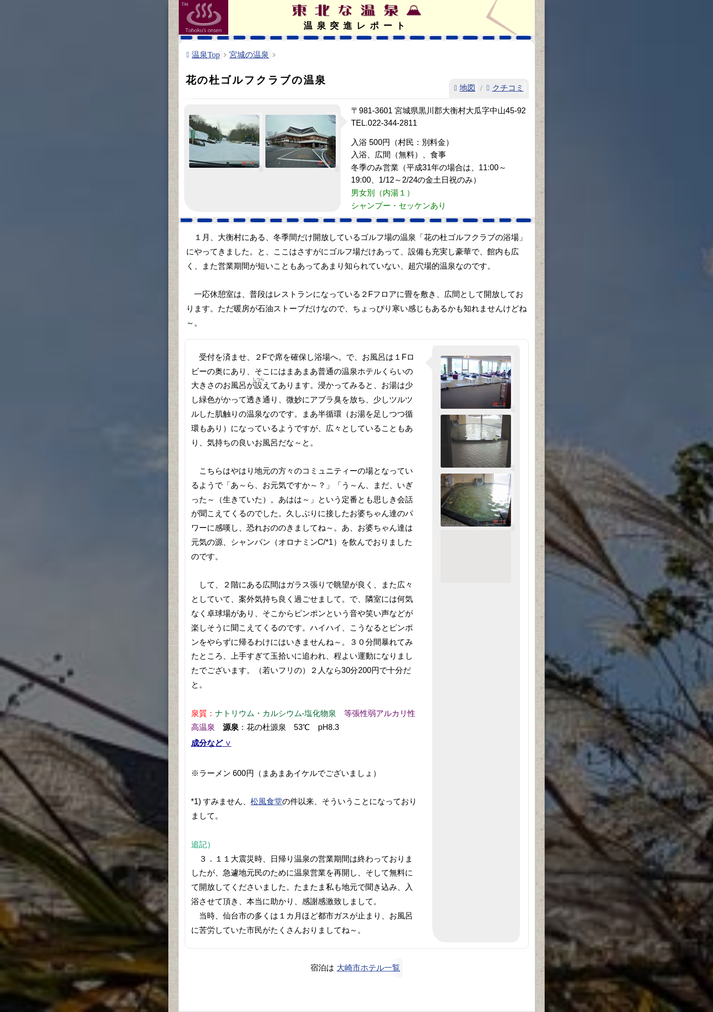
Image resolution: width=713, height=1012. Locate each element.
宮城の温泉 (249, 54)
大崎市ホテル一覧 (368, 968)
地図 (467, 88)
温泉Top (206, 54)
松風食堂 (266, 801)
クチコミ (508, 88)
